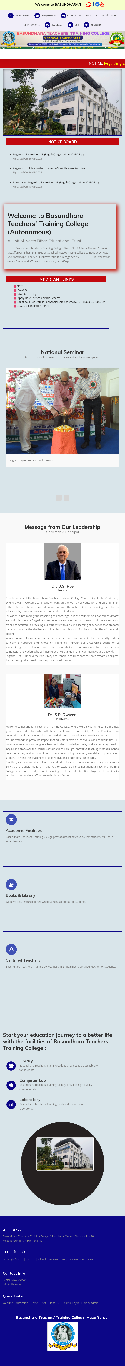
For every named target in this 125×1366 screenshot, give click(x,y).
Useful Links (47, 1303)
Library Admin (90, 1303)
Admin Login (71, 1303)
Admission (21, 1303)
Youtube (8, 1303)
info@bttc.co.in (12, 1284)
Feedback (91, 15)
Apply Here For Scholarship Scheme (38, 298)
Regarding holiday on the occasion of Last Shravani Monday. (66, 176)
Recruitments (32, 25)
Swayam (22, 290)
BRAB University (26, 294)
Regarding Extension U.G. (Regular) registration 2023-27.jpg (66, 162)
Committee (71, 15)
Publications (109, 15)
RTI (59, 1303)
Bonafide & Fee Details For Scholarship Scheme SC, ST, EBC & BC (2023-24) (61, 302)
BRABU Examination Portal (33, 305)
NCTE (20, 286)
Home (34, 1303)
